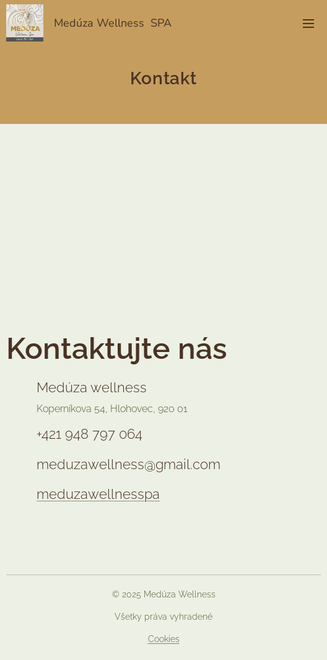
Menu (308, 23)
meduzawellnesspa (98, 494)
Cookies (164, 639)
